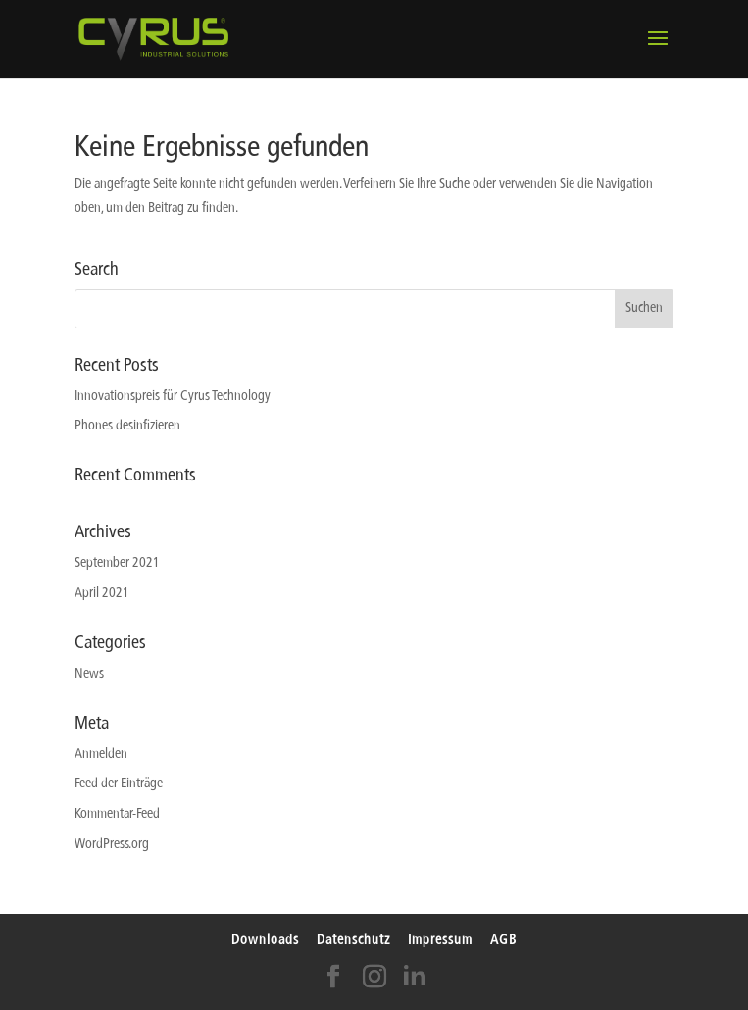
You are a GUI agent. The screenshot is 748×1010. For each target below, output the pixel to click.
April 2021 (102, 593)
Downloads (265, 941)
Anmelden (101, 754)
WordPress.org (112, 844)
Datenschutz (353, 941)
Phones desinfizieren (127, 426)
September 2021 (117, 563)
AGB (503, 941)
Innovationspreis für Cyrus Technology (173, 396)
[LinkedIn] (414, 983)
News (89, 674)
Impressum (440, 941)
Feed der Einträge (119, 784)
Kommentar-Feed (117, 814)
